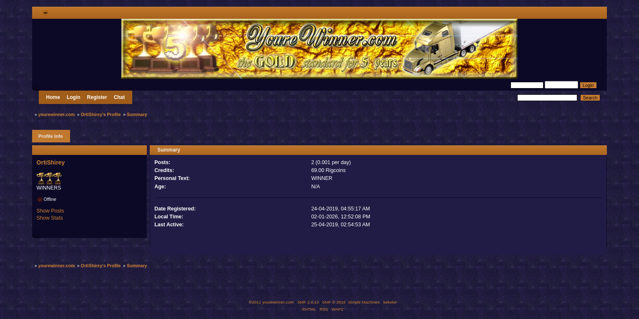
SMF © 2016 (334, 302)
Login (74, 97)
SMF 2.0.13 (308, 302)
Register (97, 97)
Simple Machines (364, 302)
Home (53, 97)
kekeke (390, 302)
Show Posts (50, 211)
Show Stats (50, 218)
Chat (119, 97)
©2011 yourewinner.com (271, 302)
